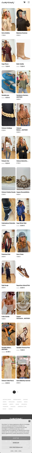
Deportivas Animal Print (23, 285)
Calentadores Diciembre (8, 223)
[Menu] (28, 2)
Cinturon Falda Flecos (8, 381)
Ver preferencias (16, 447)
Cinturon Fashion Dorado (9, 192)
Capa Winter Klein (21, 223)
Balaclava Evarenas (21, 33)
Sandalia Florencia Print (23, 347)
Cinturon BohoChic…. (22, 161)
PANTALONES (12, 402)
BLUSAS (4, 409)
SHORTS (4, 402)
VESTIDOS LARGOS (7, 399)
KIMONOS (5, 404)
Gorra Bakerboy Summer (23, 381)
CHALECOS (13, 406)
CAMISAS (11, 409)
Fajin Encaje (5, 285)
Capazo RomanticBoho (22, 192)
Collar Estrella (5, 316)
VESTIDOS (25, 399)
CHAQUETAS (5, 406)
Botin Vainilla (20, 64)
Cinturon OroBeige (7, 128)
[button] (29, 421)
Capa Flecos (5, 64)
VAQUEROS (19, 402)
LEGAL (12, 450)
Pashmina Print (6, 254)
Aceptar (16, 438)
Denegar (16, 443)
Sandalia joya (5, 95)
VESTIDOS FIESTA (17, 399)
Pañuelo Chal (5, 161)
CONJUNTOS (24, 404)
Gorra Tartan (19, 254)
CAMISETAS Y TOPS (22, 406)
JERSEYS (11, 404)
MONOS (25, 402)
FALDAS (17, 404)
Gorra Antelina (6, 33)
